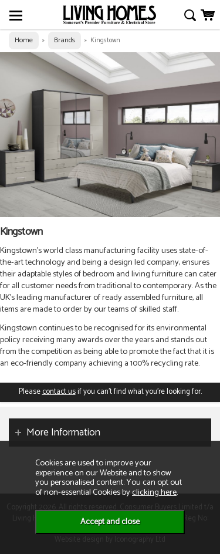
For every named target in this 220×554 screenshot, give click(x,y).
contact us (59, 392)
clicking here (154, 492)
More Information (63, 432)
